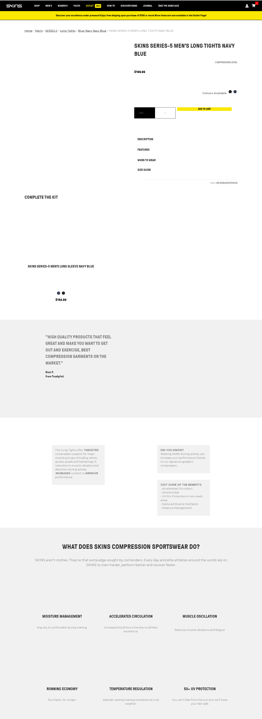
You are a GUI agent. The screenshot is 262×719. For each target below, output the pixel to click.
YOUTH (76, 6)
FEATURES (143, 149)
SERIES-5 (51, 30)
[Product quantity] (165, 112)
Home (28, 30)
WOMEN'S (63, 6)
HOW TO (111, 6)
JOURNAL (147, 6)
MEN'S (48, 6)
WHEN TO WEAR (146, 160)
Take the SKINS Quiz (168, 6)
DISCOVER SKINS (129, 6)
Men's (39, 30)
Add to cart (206, 112)
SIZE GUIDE (144, 169)
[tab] (185, 139)
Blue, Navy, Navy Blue (92, 30)
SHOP (37, 6)
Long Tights (67, 30)
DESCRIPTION (145, 139)
